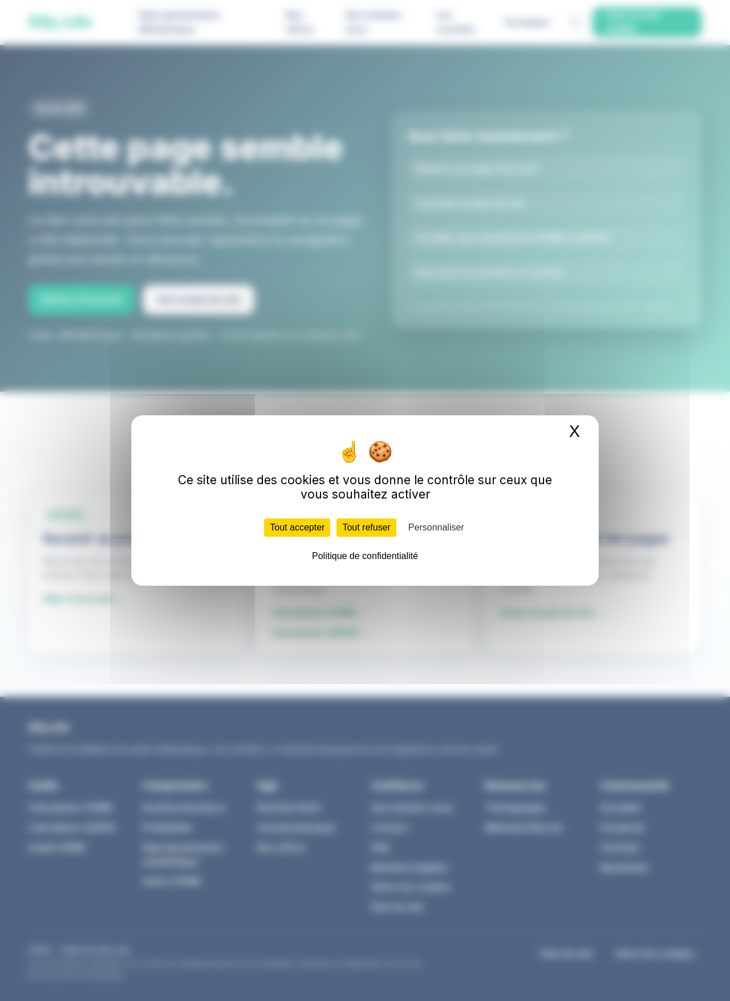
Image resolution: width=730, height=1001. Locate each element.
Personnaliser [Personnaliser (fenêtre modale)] (436, 527)
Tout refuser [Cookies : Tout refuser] (366, 527)
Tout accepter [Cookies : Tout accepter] (297, 527)
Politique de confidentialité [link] (365, 556)
